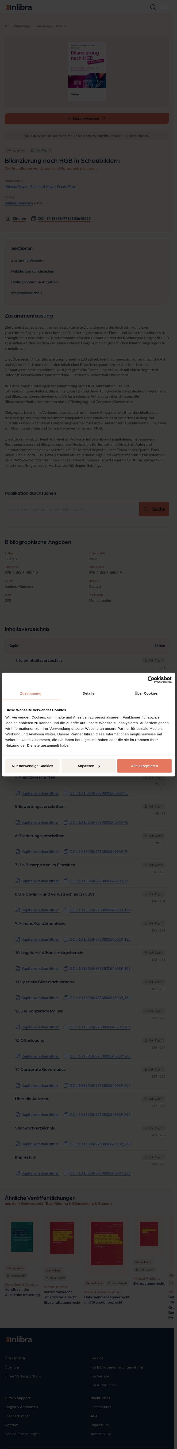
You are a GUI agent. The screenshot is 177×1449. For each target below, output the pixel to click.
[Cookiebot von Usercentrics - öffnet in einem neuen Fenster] (151, 679)
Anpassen (88, 766)
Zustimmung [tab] (31, 693)
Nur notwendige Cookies (32, 766)
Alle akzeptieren (144, 766)
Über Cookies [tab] (146, 693)
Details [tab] (88, 693)
